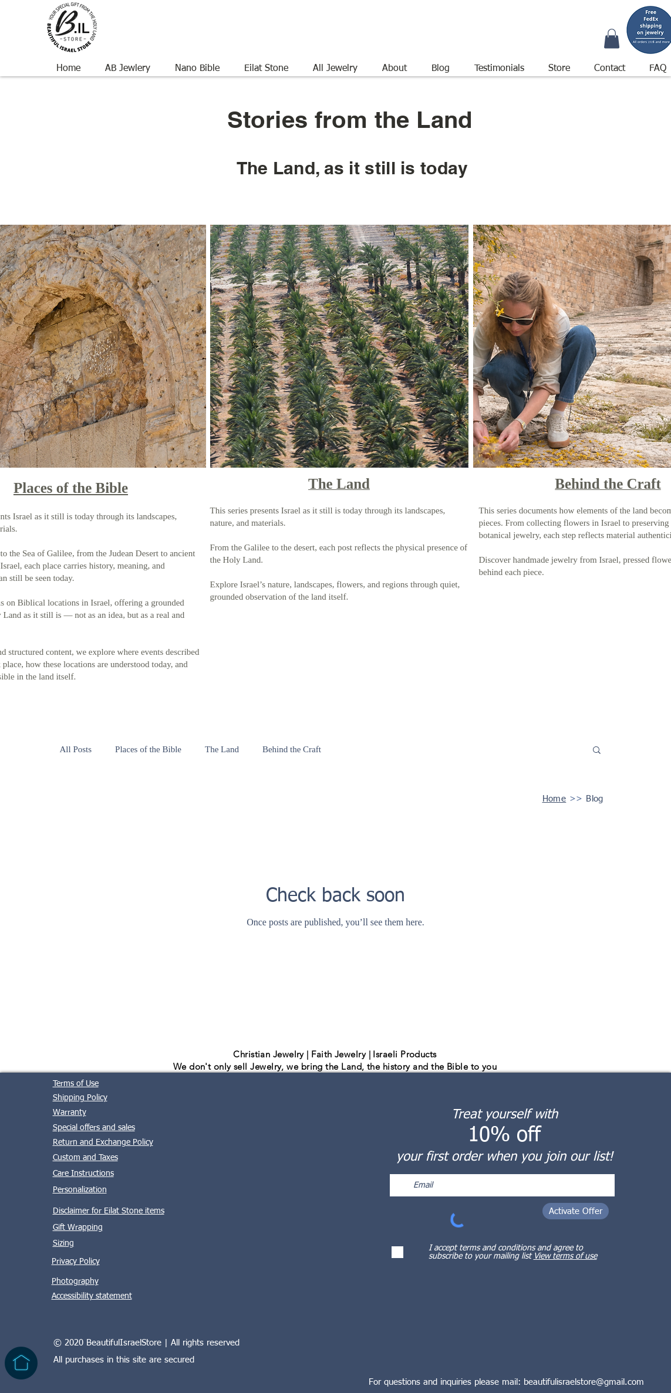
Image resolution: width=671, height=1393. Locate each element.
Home (554, 798)
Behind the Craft (291, 749)
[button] (335, 63)
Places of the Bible (148, 749)
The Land (222, 749)
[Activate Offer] (575, 1211)
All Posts (76, 749)
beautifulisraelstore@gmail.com (584, 1382)
